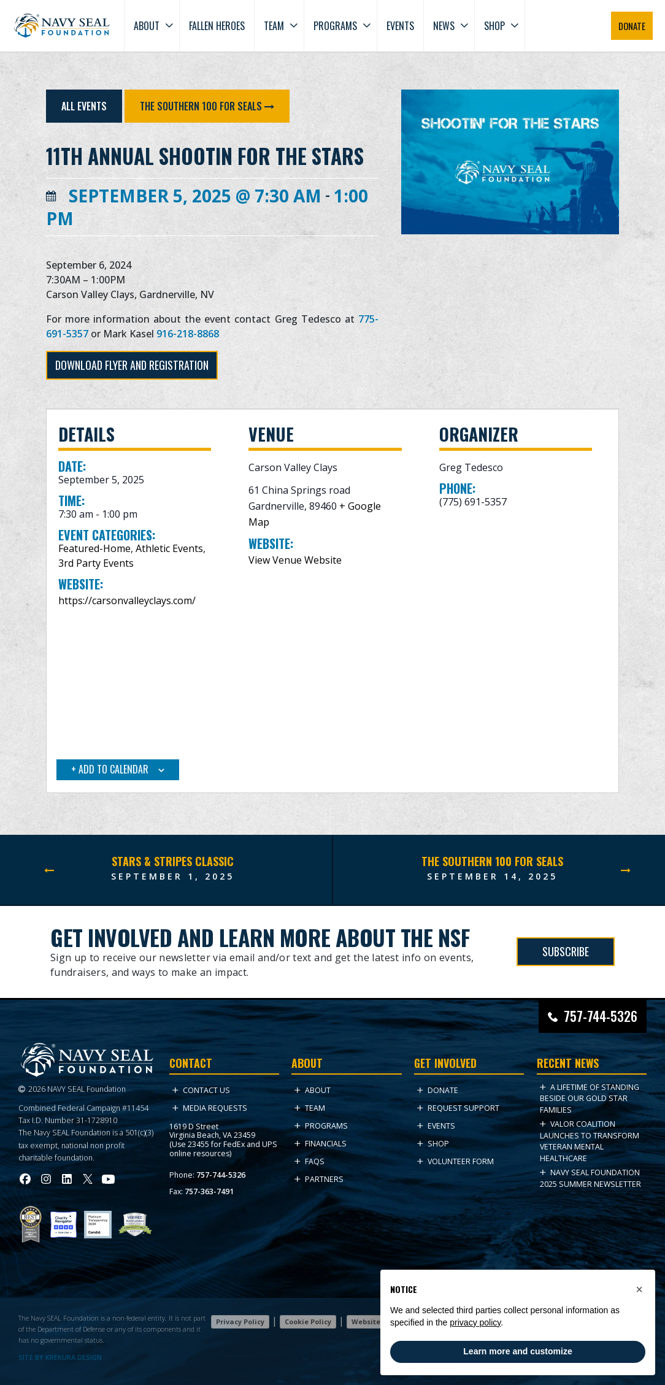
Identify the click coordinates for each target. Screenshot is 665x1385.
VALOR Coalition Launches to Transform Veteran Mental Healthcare (589, 1141)
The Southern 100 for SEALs (202, 106)
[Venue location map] (332, 685)
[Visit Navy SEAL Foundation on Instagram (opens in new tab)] (46, 1178)
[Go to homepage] (62, 25)
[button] (639, 1289)
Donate (437, 1090)
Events (400, 25)
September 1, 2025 (172, 876)
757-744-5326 (220, 1175)
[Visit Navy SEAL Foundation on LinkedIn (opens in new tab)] (67, 1178)
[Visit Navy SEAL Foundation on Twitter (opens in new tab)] (87, 1178)
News (444, 25)
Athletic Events (169, 548)
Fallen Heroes (217, 25)
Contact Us (201, 1090)
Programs (335, 25)
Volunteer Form (455, 1161)
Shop (494, 25)
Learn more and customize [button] (517, 1351)
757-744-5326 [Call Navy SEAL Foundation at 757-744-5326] (600, 1016)
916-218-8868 (187, 333)
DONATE (631, 26)
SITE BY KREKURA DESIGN (60, 1357)
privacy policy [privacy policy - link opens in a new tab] (475, 1322)
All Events (84, 106)
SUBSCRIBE (565, 951)
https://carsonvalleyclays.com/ (127, 600)
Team (274, 25)
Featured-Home (94, 548)
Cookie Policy (308, 1321)
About (147, 25)
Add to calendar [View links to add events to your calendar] (112, 769)
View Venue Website (295, 560)
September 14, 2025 (492, 876)
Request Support (458, 1108)
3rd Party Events (96, 563)
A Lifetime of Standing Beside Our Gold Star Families (589, 1098)
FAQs (309, 1161)
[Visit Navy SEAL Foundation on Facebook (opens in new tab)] (25, 1178)
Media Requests (209, 1108)
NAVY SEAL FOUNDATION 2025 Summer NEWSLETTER (590, 1178)
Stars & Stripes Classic (173, 861)
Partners (319, 1179)
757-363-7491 (209, 1191)
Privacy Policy (240, 1321)
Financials (320, 1143)
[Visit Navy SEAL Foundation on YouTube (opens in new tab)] (108, 1179)
